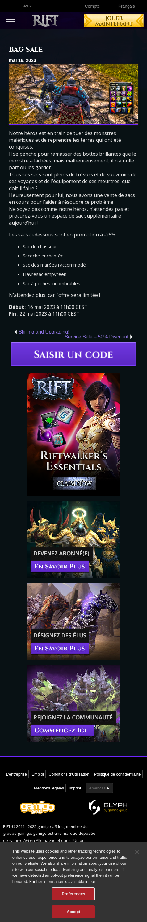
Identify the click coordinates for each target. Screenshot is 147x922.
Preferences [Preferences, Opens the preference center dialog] (73, 895)
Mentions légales (49, 788)
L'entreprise (16, 774)
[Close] (137, 854)
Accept (73, 913)
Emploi (38, 774)
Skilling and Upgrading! (44, 331)
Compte (92, 6)
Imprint (75, 788)
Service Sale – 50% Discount (96, 336)
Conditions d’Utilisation (69, 774)
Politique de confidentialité (117, 774)
